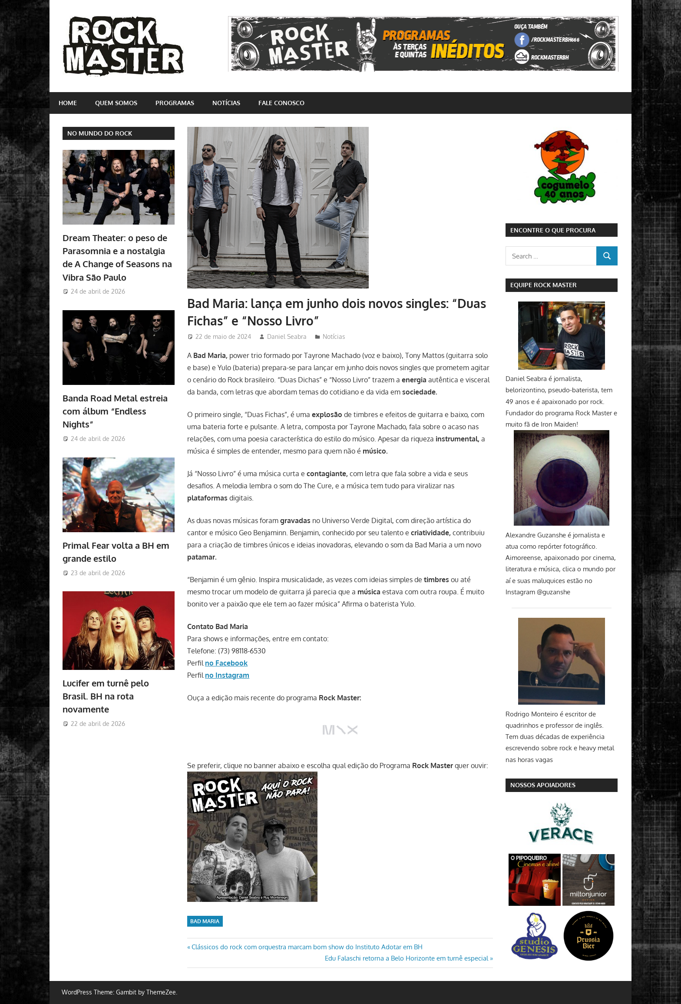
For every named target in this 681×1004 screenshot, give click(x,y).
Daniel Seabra (287, 336)
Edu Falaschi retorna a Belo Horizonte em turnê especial (406, 958)
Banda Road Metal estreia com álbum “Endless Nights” (115, 411)
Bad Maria (204, 921)
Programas (174, 102)
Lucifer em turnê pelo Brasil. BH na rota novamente (106, 696)
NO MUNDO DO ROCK (99, 133)
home (68, 102)
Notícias (226, 102)
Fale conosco (281, 102)
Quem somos (116, 102)
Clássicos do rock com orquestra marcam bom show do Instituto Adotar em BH (307, 947)
